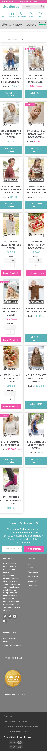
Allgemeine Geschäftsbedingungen (21, 726)
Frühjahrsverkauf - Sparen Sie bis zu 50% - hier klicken (20, 1)
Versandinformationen (11, 645)
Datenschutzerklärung (16, 731)
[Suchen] (42, 6)
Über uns (8, 716)
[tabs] (40, 15)
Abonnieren (34, 548)
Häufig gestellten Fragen (10, 639)
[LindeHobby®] (11, 6)
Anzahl (10, 256)
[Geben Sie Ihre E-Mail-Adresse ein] (12, 549)
